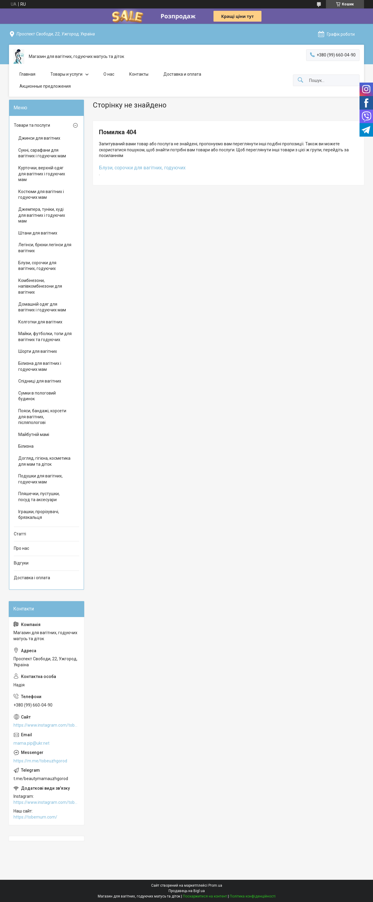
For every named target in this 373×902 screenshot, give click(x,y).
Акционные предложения (45, 86)
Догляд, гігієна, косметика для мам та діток (44, 461)
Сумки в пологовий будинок (37, 396)
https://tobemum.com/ (35, 817)
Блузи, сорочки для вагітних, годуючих (142, 168)
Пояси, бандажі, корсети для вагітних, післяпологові (42, 416)
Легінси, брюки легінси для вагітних (44, 247)
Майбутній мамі (33, 434)
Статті (20, 533)
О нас (108, 74)
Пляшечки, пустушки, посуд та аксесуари (39, 496)
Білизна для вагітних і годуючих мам (39, 366)
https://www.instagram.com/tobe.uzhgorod (46, 725)
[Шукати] (300, 80)
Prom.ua (215, 885)
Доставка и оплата (182, 74)
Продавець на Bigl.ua (187, 891)
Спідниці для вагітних (39, 381)
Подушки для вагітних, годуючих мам (40, 479)
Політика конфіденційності (253, 896)
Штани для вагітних (37, 233)
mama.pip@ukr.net (31, 743)
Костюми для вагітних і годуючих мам (41, 194)
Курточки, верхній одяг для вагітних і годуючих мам (41, 173)
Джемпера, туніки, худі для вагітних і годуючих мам (41, 215)
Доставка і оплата (32, 577)
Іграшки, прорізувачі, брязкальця (38, 514)
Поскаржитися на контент (205, 896)
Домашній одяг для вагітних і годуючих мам (42, 307)
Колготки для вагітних (40, 321)
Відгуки (21, 563)
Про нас (21, 548)
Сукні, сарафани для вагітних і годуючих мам (42, 153)
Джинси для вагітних (39, 138)
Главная (27, 74)
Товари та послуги (32, 125)
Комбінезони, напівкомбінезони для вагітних (40, 286)
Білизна (26, 446)
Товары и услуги (66, 74)
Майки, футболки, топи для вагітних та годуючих (45, 336)
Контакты (138, 74)
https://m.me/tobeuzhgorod (40, 760)
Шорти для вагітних (37, 351)
